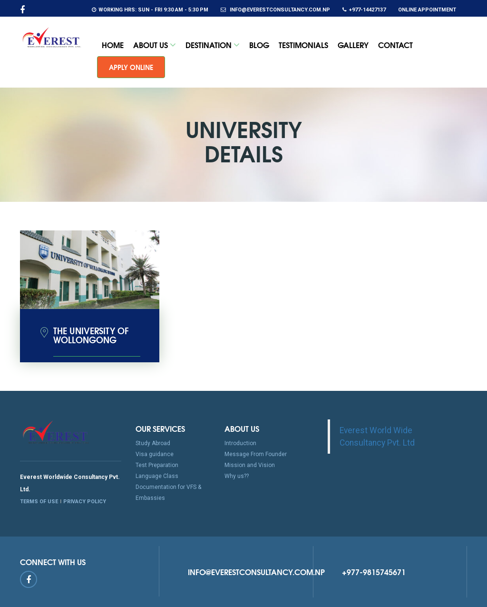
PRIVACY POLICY (84, 501)
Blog (259, 44)
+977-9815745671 (374, 571)
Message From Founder (255, 454)
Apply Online (131, 67)
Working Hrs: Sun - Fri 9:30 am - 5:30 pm (150, 10)
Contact (395, 44)
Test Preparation (157, 465)
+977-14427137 (364, 10)
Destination (212, 44)
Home (113, 44)
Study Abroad (153, 443)
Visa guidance (155, 454)
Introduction (240, 443)
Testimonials (303, 44)
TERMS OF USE (39, 501)
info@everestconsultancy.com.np (275, 10)
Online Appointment (427, 10)
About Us (154, 44)
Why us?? (236, 476)
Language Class (157, 476)
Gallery (353, 44)
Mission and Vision (249, 465)
